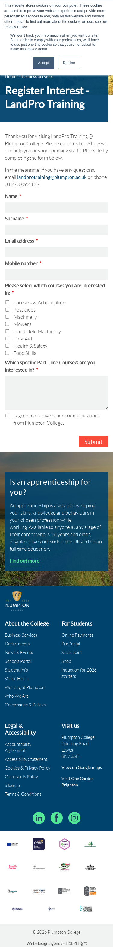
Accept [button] (43, 63)
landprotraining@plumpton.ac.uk (52, 177)
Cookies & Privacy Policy (27, 768)
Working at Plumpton (25, 687)
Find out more (24, 561)
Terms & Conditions (23, 794)
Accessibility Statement (26, 759)
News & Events (19, 652)
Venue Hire (15, 678)
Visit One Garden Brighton (77, 781)
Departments (17, 643)
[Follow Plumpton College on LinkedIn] (39, 818)
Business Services (21, 635)
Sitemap (12, 785)
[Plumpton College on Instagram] (74, 818)
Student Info (16, 670)
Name (13, 196)
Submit (93, 441)
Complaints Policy (21, 776)
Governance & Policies (25, 705)
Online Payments (77, 635)
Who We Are (17, 696)
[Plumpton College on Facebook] (57, 818)
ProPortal (70, 643)
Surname (16, 218)
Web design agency (45, 943)
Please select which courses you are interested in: (55, 289)
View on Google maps (81, 767)
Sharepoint (71, 652)
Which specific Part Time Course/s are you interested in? (50, 366)
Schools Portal (18, 661)
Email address (21, 241)
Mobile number (23, 263)
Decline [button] (69, 63)
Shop (66, 661)
